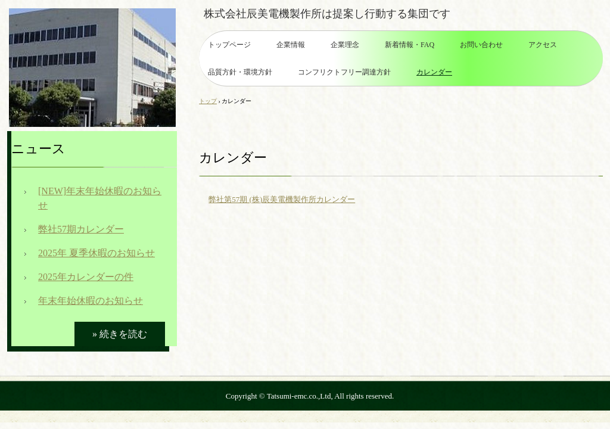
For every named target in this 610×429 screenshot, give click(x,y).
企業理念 (345, 45)
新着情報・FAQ (409, 45)
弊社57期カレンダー (81, 229)
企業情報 (290, 45)
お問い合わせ (481, 45)
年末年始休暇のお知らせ (90, 301)
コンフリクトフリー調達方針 (344, 72)
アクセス (542, 45)
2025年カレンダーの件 (85, 277)
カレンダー (434, 72)
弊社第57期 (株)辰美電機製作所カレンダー (281, 199)
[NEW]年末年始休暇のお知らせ (99, 198)
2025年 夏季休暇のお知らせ (96, 253)
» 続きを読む (119, 334)
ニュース (38, 148)
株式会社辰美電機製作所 (92, 67)
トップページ (229, 45)
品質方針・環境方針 (240, 72)
